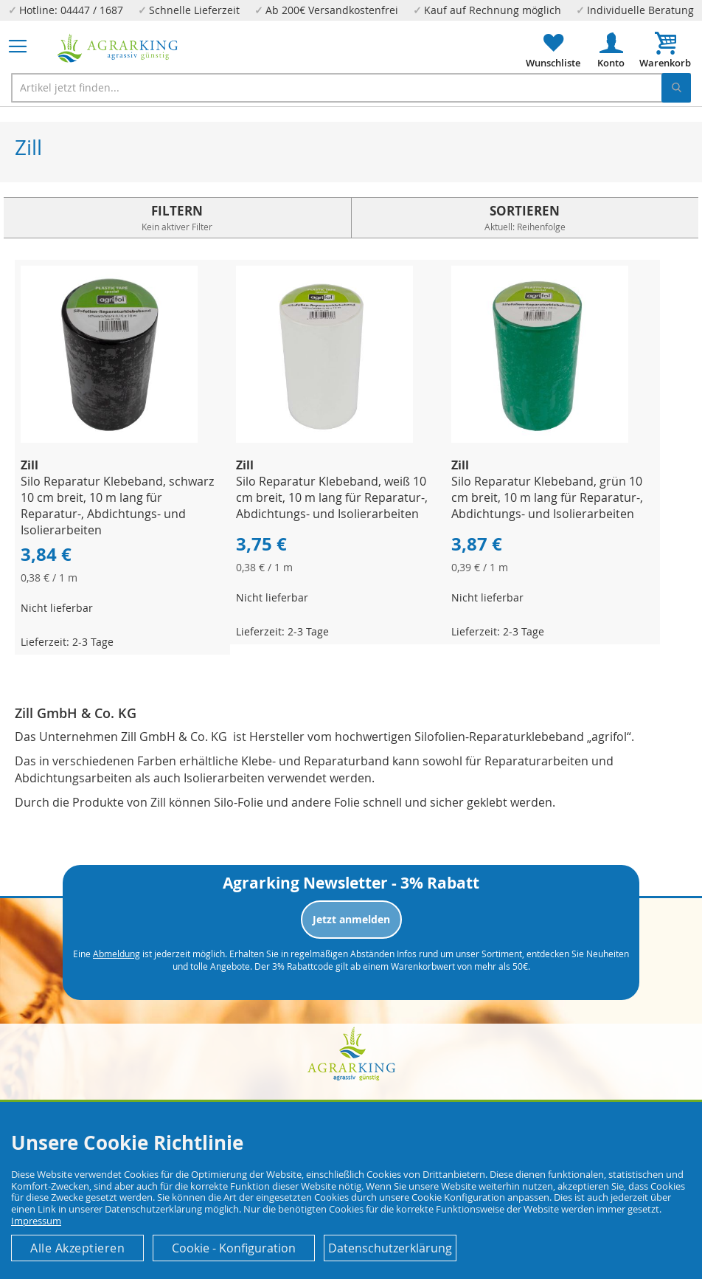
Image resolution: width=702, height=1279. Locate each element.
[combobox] (351, 88)
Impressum (36, 1220)
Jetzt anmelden (351, 919)
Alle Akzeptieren (77, 1248)
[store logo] (118, 48)
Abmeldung (116, 953)
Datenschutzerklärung (390, 1248)
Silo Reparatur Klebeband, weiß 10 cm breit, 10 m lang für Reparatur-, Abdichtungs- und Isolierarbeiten (332, 497)
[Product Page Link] (109, 439)
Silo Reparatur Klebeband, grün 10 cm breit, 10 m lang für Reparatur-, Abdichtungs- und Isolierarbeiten (547, 497)
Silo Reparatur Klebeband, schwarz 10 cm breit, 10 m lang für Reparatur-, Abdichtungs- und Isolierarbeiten (117, 505)
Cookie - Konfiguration (234, 1248)
